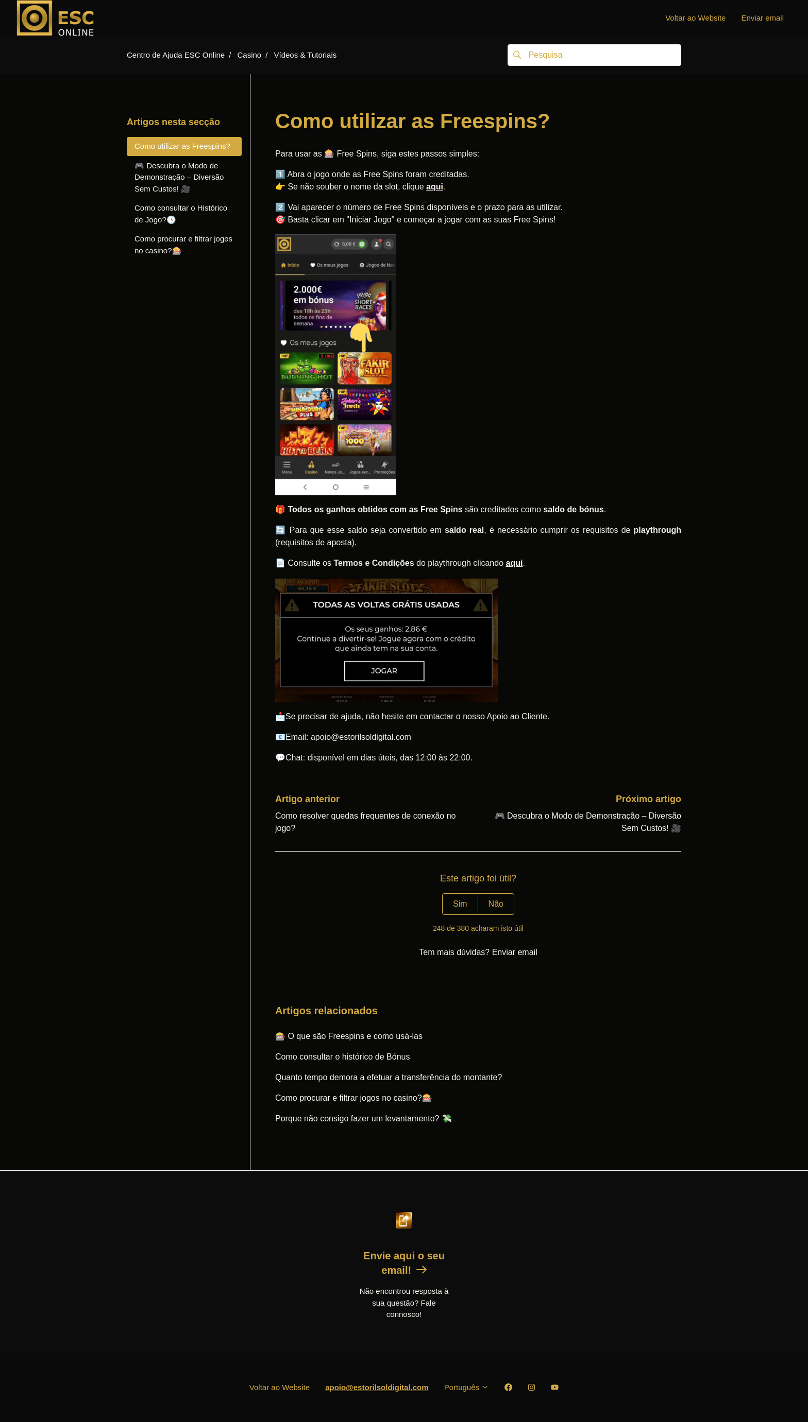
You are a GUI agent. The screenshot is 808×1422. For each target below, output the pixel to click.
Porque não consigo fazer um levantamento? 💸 (363, 1118)
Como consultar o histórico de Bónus (342, 1056)
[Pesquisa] (594, 55)
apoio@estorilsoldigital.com (377, 1387)
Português (467, 1387)
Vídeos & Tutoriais (305, 54)
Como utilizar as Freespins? (182, 146)
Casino (249, 54)
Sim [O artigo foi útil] (460, 903)
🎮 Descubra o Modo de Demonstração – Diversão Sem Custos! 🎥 (179, 177)
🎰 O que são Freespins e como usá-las (349, 1036)
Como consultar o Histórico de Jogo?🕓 (180, 213)
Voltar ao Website (695, 17)
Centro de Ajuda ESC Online (176, 54)
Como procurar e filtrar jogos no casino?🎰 (353, 1098)
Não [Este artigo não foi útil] (496, 903)
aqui (434, 186)
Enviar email (762, 17)
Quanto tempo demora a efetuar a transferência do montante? (388, 1077)
